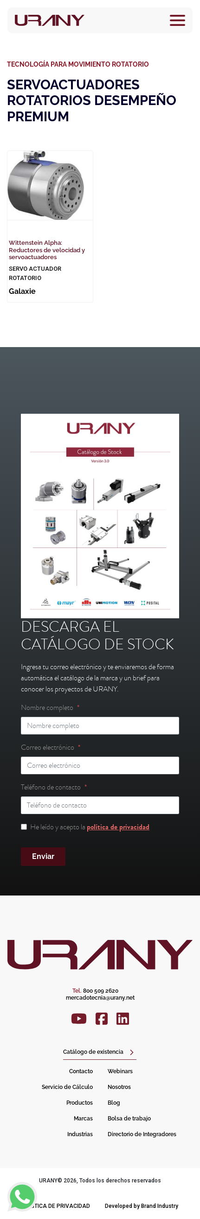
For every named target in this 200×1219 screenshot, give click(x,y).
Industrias (80, 1134)
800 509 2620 (95, 991)
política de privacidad (118, 826)
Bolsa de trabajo (129, 1118)
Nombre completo (47, 708)
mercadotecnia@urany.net (100, 998)
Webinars (120, 1071)
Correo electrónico (47, 747)
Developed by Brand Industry (141, 1206)
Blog (114, 1103)
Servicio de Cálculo (67, 1087)
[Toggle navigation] (177, 20)
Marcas (83, 1118)
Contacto (81, 1071)
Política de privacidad (56, 1206)
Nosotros (119, 1087)
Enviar (43, 856)
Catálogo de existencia (93, 1052)
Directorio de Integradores (142, 1134)
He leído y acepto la (89, 826)
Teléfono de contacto (51, 787)
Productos (79, 1103)
